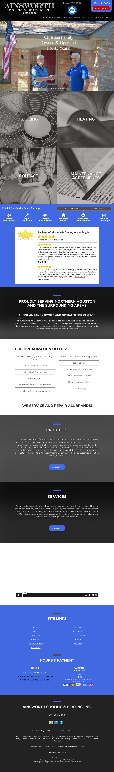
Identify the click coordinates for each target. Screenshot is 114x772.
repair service (55, 511)
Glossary (36, 647)
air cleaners (54, 450)
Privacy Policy (36, 643)
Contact (29, 176)
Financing (99, 18)
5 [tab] (61, 89)
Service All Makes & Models (79, 375)
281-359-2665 (57, 714)
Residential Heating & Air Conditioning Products (35, 358)
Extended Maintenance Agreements (35, 391)
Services (77, 18)
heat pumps (53, 447)
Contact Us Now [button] (101, 8)
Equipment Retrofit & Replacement (35, 384)
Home (45, 18)
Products (68, 18)
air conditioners (40, 447)
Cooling (28, 119)
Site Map (78, 643)
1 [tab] (52, 89)
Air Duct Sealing (79, 388)
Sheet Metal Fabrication (79, 382)
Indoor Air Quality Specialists (79, 369)
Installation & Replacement (35, 372)
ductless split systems (38, 450)
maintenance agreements (74, 514)
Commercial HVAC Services (35, 365)
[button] (70, 209)
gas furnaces (66, 447)
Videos (59, 18)
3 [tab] (56, 89)
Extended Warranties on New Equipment (79, 356)
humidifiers (22, 450)
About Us (108, 18)
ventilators (81, 450)
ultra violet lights (67, 450)
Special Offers (87, 18)
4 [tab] (59, 89)
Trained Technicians (35, 378)
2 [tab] (54, 89)
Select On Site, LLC (64, 758)
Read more (49, 259)
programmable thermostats (86, 447)
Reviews (52, 18)
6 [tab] (63, 89)
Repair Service (79, 363)
